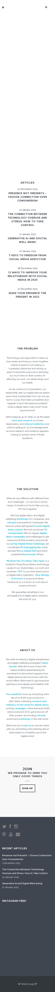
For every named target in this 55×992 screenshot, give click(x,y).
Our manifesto (14, 694)
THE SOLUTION (27, 489)
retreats (11, 522)
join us (27, 725)
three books (29, 554)
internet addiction (34, 424)
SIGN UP (27, 788)
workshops (22, 519)
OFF (20, 571)
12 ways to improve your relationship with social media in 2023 (27, 276)
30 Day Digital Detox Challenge (27, 543)
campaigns (20, 708)
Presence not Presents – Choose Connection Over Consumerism (27, 197)
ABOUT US (27, 650)
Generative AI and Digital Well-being (22, 883)
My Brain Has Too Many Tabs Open (25, 561)
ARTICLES (27, 182)
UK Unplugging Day (30, 547)
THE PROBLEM (27, 348)
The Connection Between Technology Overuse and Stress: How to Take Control (25, 871)
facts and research (22, 420)
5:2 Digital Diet (28, 551)
